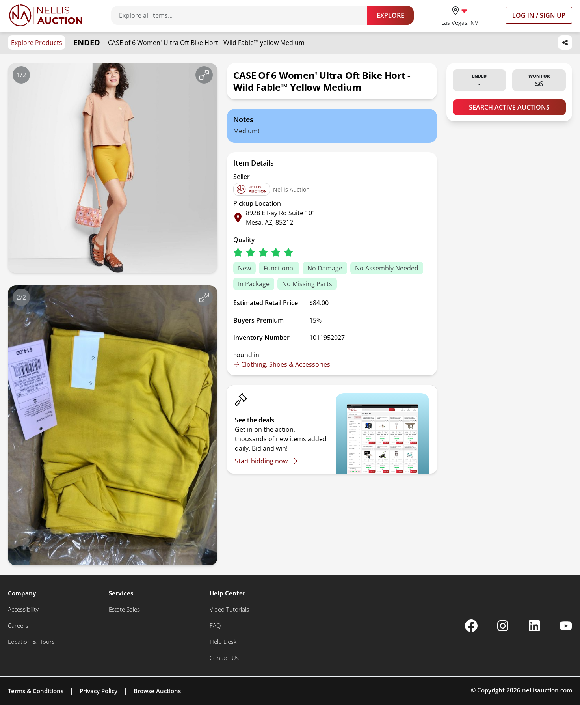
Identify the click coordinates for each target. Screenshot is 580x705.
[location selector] (459, 15)
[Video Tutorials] (229, 609)
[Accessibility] (23, 609)
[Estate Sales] (124, 609)
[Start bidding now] (266, 461)
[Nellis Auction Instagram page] (502, 625)
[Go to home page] (46, 15)
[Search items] (243, 15)
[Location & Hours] (31, 642)
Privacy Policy (98, 691)
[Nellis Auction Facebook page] (471, 625)
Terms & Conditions (35, 691)
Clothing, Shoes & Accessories (281, 364)
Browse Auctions (157, 691)
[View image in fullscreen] (204, 75)
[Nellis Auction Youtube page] (566, 625)
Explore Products (36, 42)
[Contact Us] (224, 658)
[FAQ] (215, 625)
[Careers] (18, 625)
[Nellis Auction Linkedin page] (534, 625)
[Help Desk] (223, 642)
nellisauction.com (547, 690)
